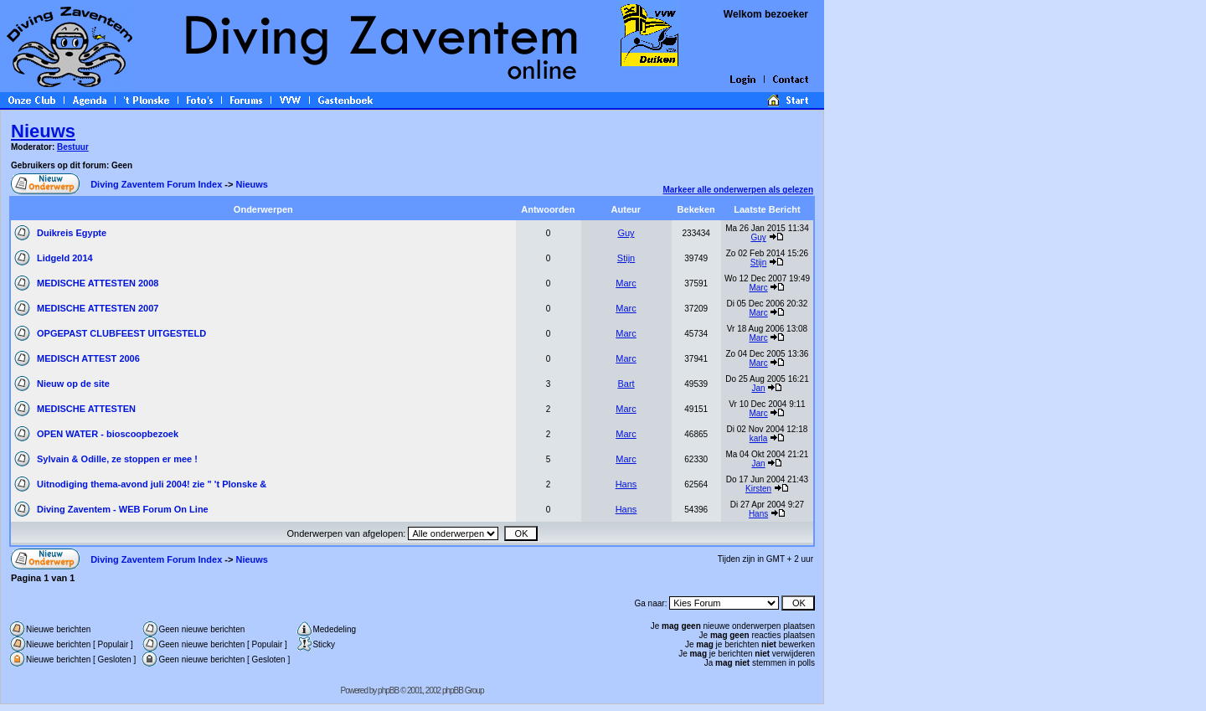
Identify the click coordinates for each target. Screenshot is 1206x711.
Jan (758, 388)
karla (759, 438)
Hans (626, 484)
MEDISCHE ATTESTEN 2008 (97, 283)
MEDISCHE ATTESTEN (86, 409)
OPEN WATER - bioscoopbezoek (107, 434)
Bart (625, 384)
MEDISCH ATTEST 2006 (88, 358)
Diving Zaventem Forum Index (156, 184)
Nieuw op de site (73, 384)
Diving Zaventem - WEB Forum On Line (123, 509)
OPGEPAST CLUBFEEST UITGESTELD (121, 333)
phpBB (388, 690)
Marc (626, 283)
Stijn (626, 258)
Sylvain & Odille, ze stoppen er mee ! (117, 459)
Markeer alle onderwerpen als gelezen (737, 189)
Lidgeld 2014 (65, 258)
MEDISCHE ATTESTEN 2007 (97, 308)
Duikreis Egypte (71, 233)
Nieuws (43, 131)
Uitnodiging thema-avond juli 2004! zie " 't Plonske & (151, 484)
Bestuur (73, 147)
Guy (625, 233)
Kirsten (758, 488)
